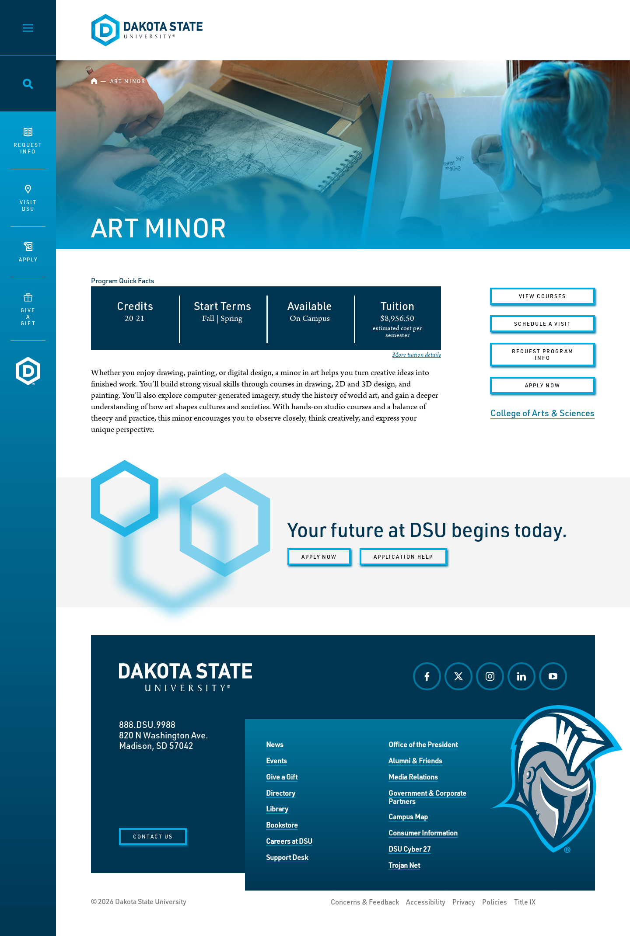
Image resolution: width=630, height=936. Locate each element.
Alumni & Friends (415, 760)
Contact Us (153, 836)
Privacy (463, 902)
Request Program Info (543, 354)
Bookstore (282, 824)
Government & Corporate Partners (427, 797)
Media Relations (413, 776)
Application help (403, 556)
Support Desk (287, 857)
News (275, 744)
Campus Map (408, 816)
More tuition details (416, 354)
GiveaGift (28, 310)
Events (276, 760)
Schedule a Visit (542, 323)
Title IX (525, 902)
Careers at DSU (289, 841)
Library (277, 808)
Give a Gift (282, 776)
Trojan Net (404, 865)
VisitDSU (28, 198)
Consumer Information (423, 832)
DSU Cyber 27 (409, 848)
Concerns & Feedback (365, 902)
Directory (280, 792)
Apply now (319, 556)
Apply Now (542, 385)
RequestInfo (28, 141)
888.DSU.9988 (147, 724)
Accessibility (425, 902)
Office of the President (423, 744)
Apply (28, 252)
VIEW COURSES (542, 295)
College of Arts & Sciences (542, 412)
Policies (494, 902)
